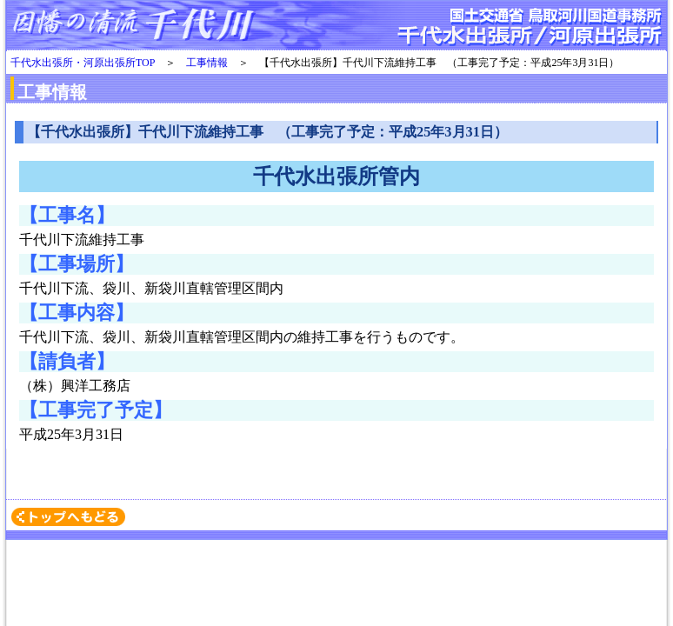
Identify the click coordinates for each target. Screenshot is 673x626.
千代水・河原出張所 (336, 26)
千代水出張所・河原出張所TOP (82, 63)
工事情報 (207, 63)
